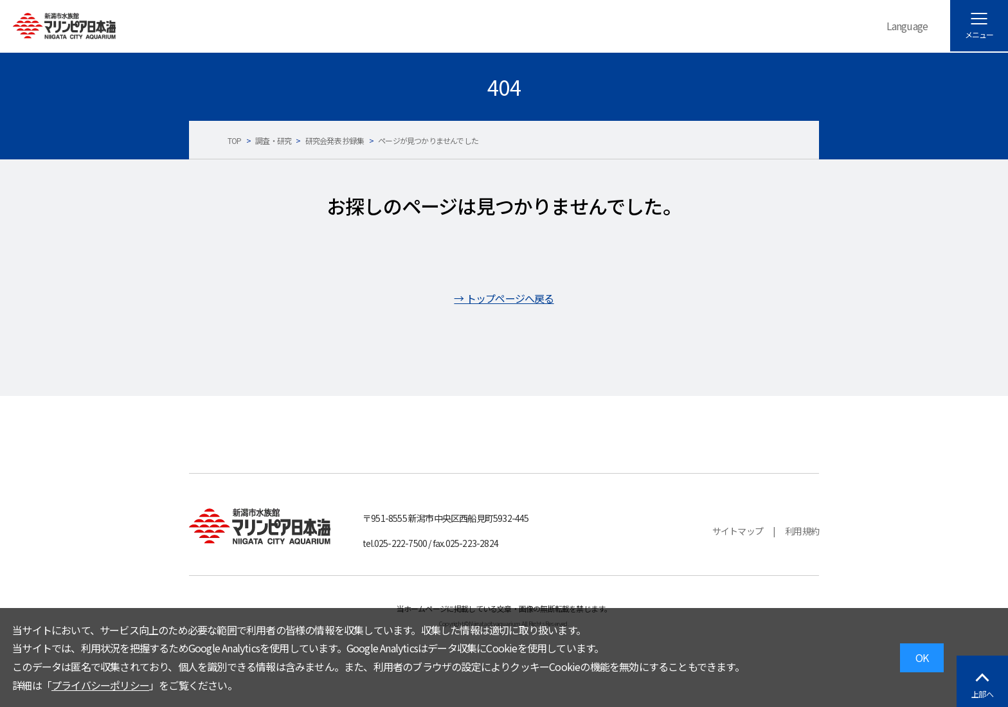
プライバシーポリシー (100, 685)
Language (907, 25)
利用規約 (802, 530)
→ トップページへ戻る (504, 298)
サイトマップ (737, 530)
